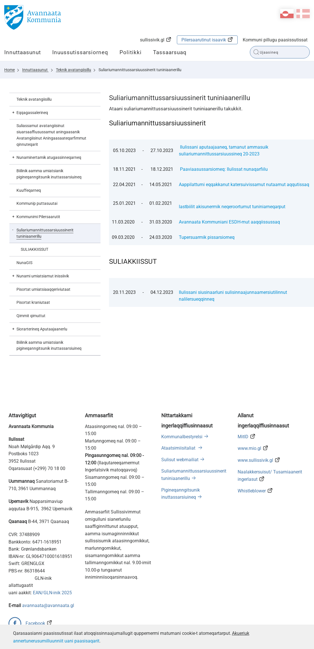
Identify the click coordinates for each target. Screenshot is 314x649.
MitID (243, 436)
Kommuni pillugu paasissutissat (275, 40)
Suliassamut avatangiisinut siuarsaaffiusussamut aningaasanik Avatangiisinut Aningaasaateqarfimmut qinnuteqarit (51, 134)
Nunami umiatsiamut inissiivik (42, 276)
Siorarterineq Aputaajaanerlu (41, 329)
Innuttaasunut (22, 52)
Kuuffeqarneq (28, 190)
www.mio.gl (249, 448)
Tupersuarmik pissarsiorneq (207, 237)
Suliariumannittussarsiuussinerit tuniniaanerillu (140, 70)
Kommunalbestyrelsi (181, 436)
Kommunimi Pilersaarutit (38, 216)
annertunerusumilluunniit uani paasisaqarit (56, 641)
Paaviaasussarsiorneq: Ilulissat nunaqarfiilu (224, 169)
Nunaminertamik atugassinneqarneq (48, 157)
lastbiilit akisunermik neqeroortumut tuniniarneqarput (232, 206)
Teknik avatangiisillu (73, 70)
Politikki (131, 52)
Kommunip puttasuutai (36, 203)
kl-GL (287, 13)
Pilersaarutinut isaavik (203, 40)
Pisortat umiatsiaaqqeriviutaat (43, 289)
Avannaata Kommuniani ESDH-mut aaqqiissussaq (229, 222)
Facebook (35, 623)
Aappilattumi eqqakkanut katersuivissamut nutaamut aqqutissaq (244, 184)
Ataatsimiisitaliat (178, 448)
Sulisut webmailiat (179, 459)
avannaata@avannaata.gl (48, 605)
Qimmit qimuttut (30, 315)
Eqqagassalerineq (32, 112)
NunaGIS (24, 262)
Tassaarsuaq (170, 52)
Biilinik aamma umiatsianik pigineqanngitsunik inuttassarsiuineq (48, 173)
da (303, 13)
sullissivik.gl (152, 40)
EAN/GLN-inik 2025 (52, 592)
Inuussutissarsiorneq (80, 52)
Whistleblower (252, 491)
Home (9, 70)
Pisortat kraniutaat (33, 302)
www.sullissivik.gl (255, 460)
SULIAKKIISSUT (35, 249)
